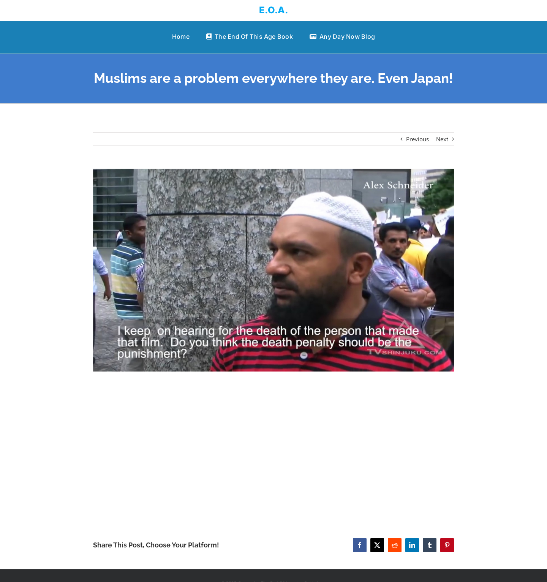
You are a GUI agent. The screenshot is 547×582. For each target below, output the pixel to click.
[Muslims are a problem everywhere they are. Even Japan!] (273, 270)
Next (442, 139)
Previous (417, 139)
